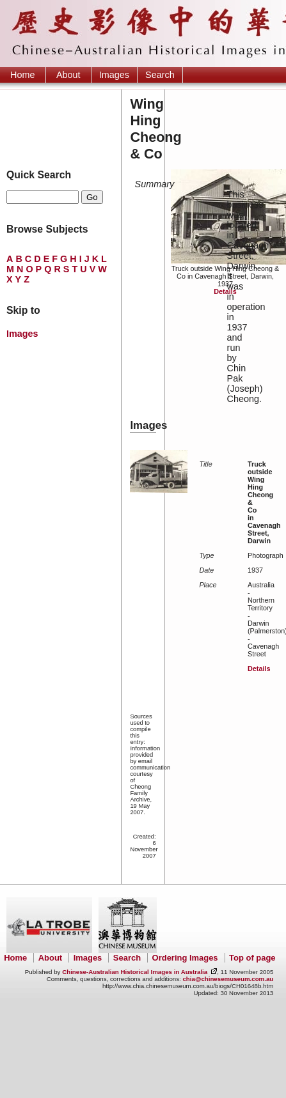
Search (160, 75)
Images (114, 75)
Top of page (252, 958)
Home (22, 75)
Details (225, 291)
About (68, 75)
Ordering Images (185, 958)
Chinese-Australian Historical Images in (134, 971)
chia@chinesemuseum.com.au (227, 978)
